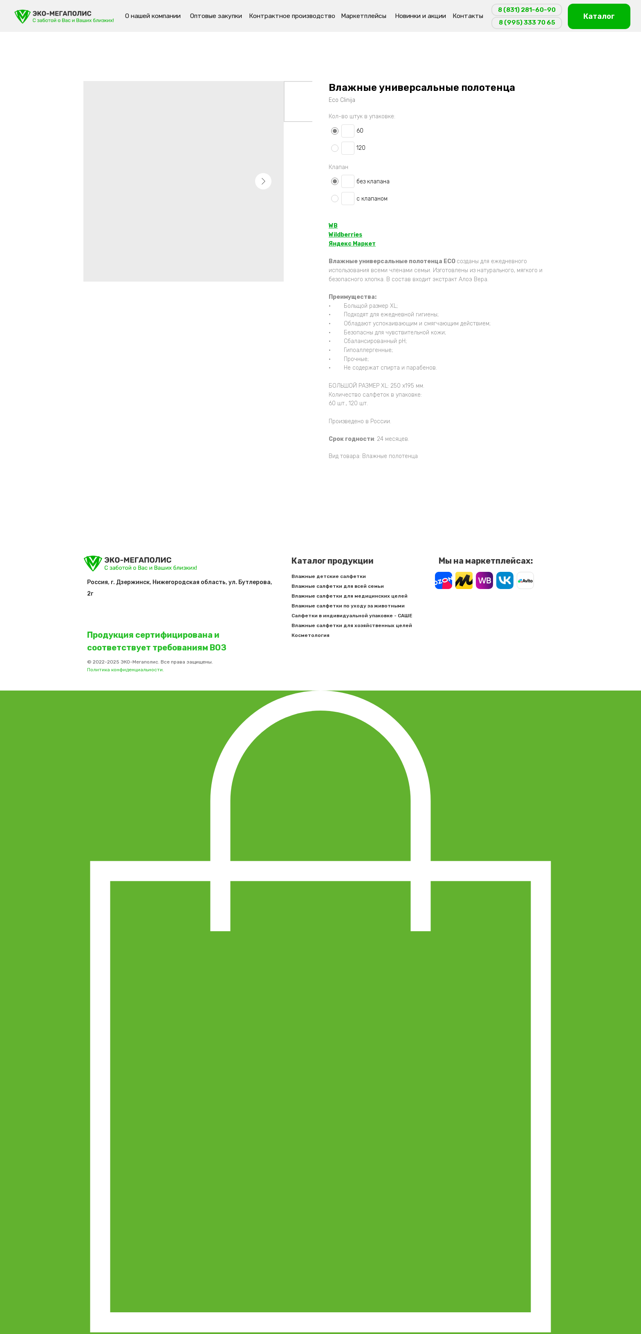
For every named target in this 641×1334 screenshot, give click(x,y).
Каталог (599, 16)
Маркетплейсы (363, 16)
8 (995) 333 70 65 (527, 22)
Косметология (328, 635)
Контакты (468, 16)
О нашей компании (153, 16)
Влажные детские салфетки (346, 576)
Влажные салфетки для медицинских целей (367, 596)
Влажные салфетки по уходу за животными (365, 606)
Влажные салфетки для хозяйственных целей (369, 625)
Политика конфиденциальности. (142, 670)
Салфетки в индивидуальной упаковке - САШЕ (369, 615)
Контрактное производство (292, 16)
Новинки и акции (420, 16)
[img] (64, 16)
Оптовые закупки (216, 16)
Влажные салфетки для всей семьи (355, 586)
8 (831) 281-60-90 (527, 10)
